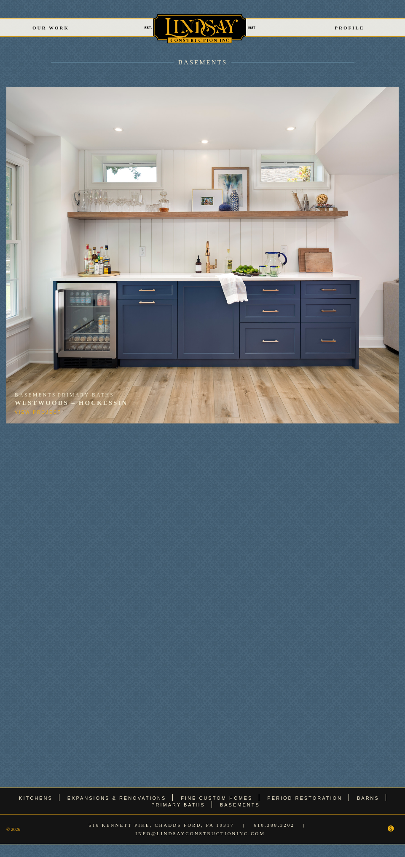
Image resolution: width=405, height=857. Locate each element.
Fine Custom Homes (216, 798)
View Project (38, 412)
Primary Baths (86, 395)
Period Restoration (304, 798)
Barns (368, 798)
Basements (202, 62)
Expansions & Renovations (116, 798)
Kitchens (36, 798)
